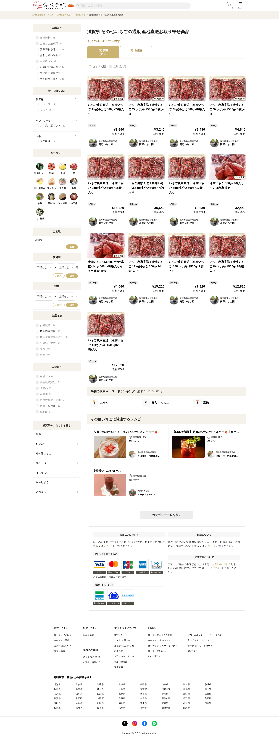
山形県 (165, 684)
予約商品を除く (52, 79)
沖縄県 (186, 707)
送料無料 (48, 37)
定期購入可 (120, 66)
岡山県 (57, 703)
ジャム (47, 110)
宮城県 (122, 684)
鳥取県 (186, 698)
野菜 (51, 173)
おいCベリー (43, 443)
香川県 (143, 703)
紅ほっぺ (41, 463)
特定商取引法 (120, 661)
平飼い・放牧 (50, 343)
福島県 (186, 684)
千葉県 (122, 689)
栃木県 (57, 689)
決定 (72, 276)
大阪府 (100, 698)
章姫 (38, 434)
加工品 (74, 203)
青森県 (79, 684)
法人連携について (92, 657)
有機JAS (48, 376)
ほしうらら (42, 472)
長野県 (122, 694)
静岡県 (165, 694)
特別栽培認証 (50, 382)
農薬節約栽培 (51, 331)
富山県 (208, 689)
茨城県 (208, 684)
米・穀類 (62, 203)
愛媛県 (165, 703)
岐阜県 (143, 694)
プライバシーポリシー (125, 656)
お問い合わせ (220, 564)
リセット (58, 276)
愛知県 (186, 694)
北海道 (57, 684)
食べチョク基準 (62, 640)
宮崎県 (143, 707)
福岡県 (208, 703)
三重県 (208, 694)
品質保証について (63, 645)
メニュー (240, 5)
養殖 (45, 348)
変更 (72, 247)
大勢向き (48, 141)
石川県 (57, 694)
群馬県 (79, 689)
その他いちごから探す (105, 41)
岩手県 (100, 684)
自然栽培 (48, 325)
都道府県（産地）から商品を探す (73, 677)
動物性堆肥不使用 (53, 400)
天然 (45, 354)
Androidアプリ (155, 656)
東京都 (143, 689)
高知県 (186, 703)
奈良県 (143, 698)
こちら (108, 545)
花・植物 (39, 218)
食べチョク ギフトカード (200, 645)
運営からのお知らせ (124, 645)
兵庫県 (122, 698)
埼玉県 (100, 689)
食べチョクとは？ (63, 635)
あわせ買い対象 (52, 55)
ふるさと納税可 (52, 43)
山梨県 (100, 694)
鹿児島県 (166, 707)
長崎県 (79, 707)
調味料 (51, 203)
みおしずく (42, 482)
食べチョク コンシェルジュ (201, 640)
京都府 (79, 698)
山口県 (100, 703)
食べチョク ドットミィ (159, 640)
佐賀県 (57, 707)
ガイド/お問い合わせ (124, 640)
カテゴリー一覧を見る (166, 514)
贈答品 (47, 388)
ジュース (48, 104)
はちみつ (51, 188)
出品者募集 (88, 635)
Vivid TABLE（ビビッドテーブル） (205, 635)
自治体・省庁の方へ (93, 662)
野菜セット (40, 173)
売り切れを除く (52, 49)
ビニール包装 (51, 405)
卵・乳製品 (40, 188)
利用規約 (118, 651)
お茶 (40, 203)
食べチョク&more (157, 651)
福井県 (79, 694)
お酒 (74, 188)
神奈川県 (166, 689)
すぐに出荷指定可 (53, 73)
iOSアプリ (193, 651)
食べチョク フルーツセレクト (162, 645)
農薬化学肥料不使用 (54, 337)
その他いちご (43, 453)
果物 (62, 173)
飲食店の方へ (60, 651)
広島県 (79, 703)
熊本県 (100, 707)
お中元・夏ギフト (54, 125)
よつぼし (41, 491)
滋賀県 (57, 698)
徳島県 (122, 703)
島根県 (208, 698)
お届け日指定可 (52, 67)
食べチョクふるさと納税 (160, 635)
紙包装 (47, 411)
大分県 (122, 707)
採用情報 (118, 667)
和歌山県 (166, 698)
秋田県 (143, 684)
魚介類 (62, 188)
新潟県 (186, 689)
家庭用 (47, 394)
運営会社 (118, 635)
